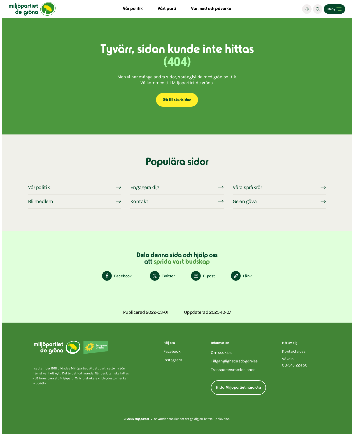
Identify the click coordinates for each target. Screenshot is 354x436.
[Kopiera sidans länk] (241, 276)
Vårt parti (167, 9)
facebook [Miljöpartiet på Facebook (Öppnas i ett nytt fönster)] (171, 351)
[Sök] (317, 9)
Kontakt (139, 201)
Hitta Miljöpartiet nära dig (238, 388)
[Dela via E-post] (203, 276)
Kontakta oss (293, 351)
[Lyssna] (307, 9)
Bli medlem (40, 201)
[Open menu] (334, 9)
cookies (173, 419)
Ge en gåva (245, 201)
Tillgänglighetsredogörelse (234, 361)
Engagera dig (144, 187)
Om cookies (221, 352)
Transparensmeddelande (233, 369)
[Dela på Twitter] (162, 276)
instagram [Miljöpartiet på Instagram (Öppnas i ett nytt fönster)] (172, 359)
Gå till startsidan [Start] (177, 100)
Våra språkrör (247, 187)
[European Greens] (95, 347)
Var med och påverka (211, 9)
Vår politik (133, 9)
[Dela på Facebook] (117, 276)
